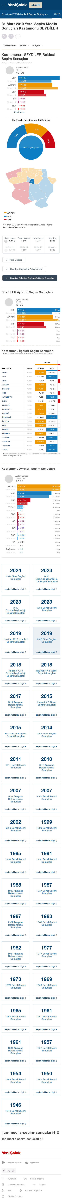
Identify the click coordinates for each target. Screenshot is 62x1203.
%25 (48, 140)
